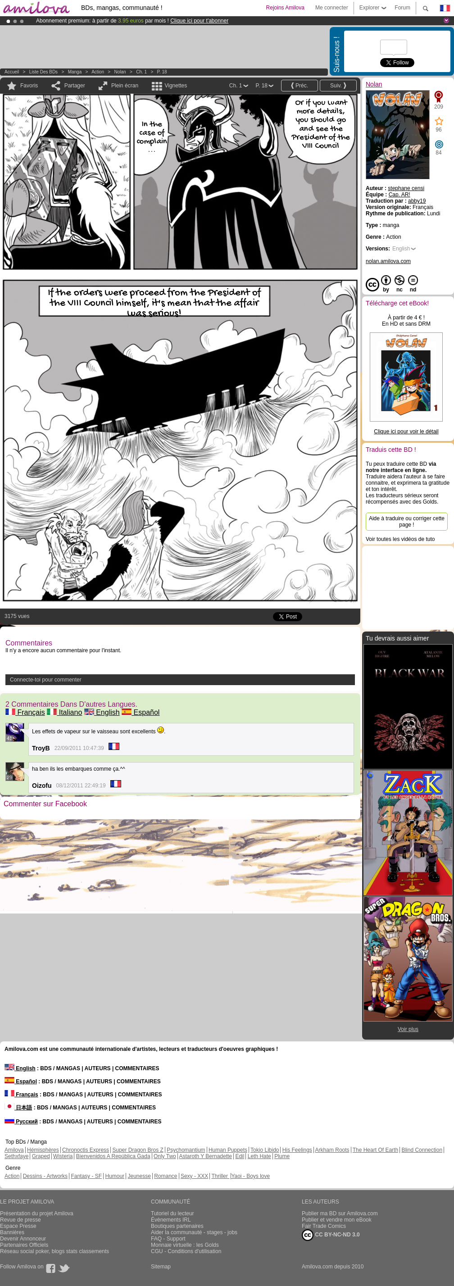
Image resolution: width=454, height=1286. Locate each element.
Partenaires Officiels (24, 1245)
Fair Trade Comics (324, 1226)
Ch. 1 (141, 71)
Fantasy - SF (86, 1176)
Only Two (165, 1156)
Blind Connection (421, 1150)
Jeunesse (138, 1176)
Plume (282, 1156)
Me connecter (331, 8)
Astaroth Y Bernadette (205, 1156)
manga (75, 71)
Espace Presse (18, 1226)
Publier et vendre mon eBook (337, 1220)
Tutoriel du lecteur (172, 1213)
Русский (21, 1121)
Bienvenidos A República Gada (113, 1156)
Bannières (12, 1232)
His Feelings (297, 1150)
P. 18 (162, 71)
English (102, 712)
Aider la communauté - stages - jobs (194, 1232)
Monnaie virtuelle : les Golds (185, 1245)
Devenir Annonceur (23, 1239)
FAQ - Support (168, 1239)
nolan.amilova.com (388, 261)
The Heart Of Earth (375, 1150)
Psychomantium (186, 1150)
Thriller (220, 1176)
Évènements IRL (171, 1220)
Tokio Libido (264, 1150)
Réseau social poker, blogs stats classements (54, 1251)
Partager (74, 85)
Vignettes (175, 85)
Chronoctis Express (85, 1150)
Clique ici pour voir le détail (406, 431)
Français (25, 712)
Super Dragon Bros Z (137, 1150)
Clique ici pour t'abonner (199, 21)
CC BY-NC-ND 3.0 (331, 1235)
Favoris (29, 85)
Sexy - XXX (194, 1176)
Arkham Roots (332, 1150)
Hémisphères (43, 1150)
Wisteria (63, 1156)
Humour (114, 1176)
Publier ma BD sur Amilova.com (340, 1213)
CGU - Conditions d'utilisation (186, 1251)
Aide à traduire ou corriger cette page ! (407, 521)
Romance (165, 1176)
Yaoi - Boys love (250, 1176)
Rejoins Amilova (285, 8)
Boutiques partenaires (177, 1226)
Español (140, 712)
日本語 (18, 1107)
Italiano (64, 712)
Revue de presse (20, 1220)
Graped (41, 1156)
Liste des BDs (43, 71)
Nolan (120, 71)
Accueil (12, 71)
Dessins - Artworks (45, 1176)
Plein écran (124, 85)
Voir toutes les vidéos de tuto (400, 539)
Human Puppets (228, 1150)
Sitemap (161, 1266)
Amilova (14, 1150)
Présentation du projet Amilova (36, 1213)
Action (97, 71)
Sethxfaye (16, 1156)
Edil (239, 1156)
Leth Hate (259, 1156)
